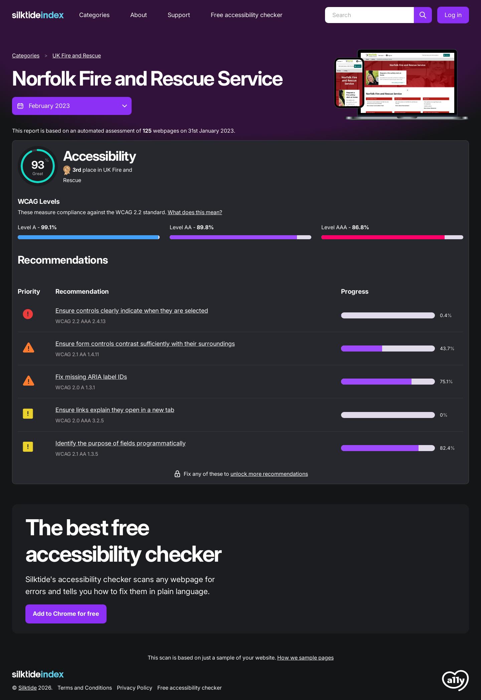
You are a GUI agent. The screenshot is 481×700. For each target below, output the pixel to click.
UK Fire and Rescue (76, 55)
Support (179, 14)
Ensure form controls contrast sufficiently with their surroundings (145, 343)
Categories (94, 14)
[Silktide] (38, 14)
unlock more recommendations (269, 473)
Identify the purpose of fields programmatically (120, 443)
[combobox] (72, 106)
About (138, 14)
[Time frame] (72, 106)
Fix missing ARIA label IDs (91, 376)
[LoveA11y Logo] (455, 682)
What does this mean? (195, 212)
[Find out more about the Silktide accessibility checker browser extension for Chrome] (240, 569)
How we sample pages (305, 657)
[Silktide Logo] (38, 674)
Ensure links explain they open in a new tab (114, 409)
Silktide (27, 687)
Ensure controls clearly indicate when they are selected (131, 310)
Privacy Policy (134, 687)
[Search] (369, 15)
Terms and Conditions (84, 687)
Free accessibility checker (247, 14)
